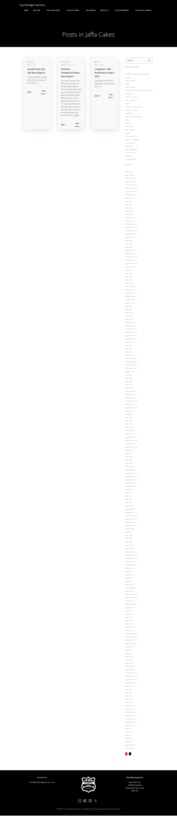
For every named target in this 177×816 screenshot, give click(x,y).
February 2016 (130, 549)
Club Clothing (73, 10)
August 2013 (129, 647)
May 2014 (128, 617)
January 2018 (129, 473)
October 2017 (130, 483)
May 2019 (128, 421)
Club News (129, 94)
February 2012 (130, 706)
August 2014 (129, 608)
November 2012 (131, 676)
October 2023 (130, 260)
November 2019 (131, 401)
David (32, 62)
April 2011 (128, 739)
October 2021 (130, 336)
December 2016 (131, 516)
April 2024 (128, 247)
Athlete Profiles (130, 81)
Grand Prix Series (131, 110)
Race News (129, 127)
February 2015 (130, 588)
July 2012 (128, 689)
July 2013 (128, 650)
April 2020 (128, 385)
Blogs (127, 84)
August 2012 (129, 686)
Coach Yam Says (131, 97)
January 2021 (129, 355)
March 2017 (129, 506)
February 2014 (130, 627)
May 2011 (128, 735)
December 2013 (131, 634)
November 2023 (131, 257)
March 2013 (129, 663)
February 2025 (130, 218)
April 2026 (128, 172)
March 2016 (129, 545)
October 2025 (130, 192)
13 (97, 96)
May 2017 (128, 499)
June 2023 (128, 273)
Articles (127, 77)
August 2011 (129, 726)
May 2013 (128, 657)
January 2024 (129, 251)
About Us (105, 10)
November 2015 (131, 558)
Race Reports (130, 130)
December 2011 (131, 712)
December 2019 (131, 398)
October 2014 (130, 601)
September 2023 (131, 264)
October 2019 (130, 404)
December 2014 (131, 594)
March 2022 (129, 319)
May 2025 (128, 208)
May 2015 (128, 578)
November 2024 (131, 228)
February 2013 (130, 667)
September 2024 (131, 234)
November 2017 (131, 480)
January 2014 (129, 631)
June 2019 (128, 418)
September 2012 (131, 683)
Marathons (129, 114)
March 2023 (129, 283)
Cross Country (130, 100)
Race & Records (54, 10)
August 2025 (129, 198)
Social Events (130, 143)
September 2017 (131, 486)
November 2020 (131, 362)
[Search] (149, 60)
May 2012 (128, 696)
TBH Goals (129, 146)
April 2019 (128, 424)
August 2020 (129, 372)
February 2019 (130, 431)
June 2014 (128, 614)
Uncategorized (130, 159)
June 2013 (128, 653)
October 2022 (130, 300)
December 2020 (131, 359)
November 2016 (131, 519)
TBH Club (66, 62)
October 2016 (130, 522)
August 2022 (129, 303)
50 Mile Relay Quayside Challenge (137, 74)
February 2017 (130, 509)
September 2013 (131, 644)
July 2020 (128, 375)
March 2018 (129, 467)
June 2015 (128, 575)
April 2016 (128, 542)
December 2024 (131, 224)
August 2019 (129, 411)
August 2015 (129, 568)
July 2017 (128, 493)
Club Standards (123, 10)
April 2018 (128, 463)
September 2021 (131, 339)
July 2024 (128, 241)
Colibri (117, 809)
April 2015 (128, 581)
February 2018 (130, 470)
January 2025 (129, 221)
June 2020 (128, 378)
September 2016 (131, 526)
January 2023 (129, 290)
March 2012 (129, 703)
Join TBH (37, 10)
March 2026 (129, 175)
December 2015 (131, 555)
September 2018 (131, 447)
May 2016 (128, 539)
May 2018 (128, 460)
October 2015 (130, 562)
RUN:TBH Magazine (132, 140)
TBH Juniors (91, 10)
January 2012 (129, 709)
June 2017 (128, 496)
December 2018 (131, 437)
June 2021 (128, 349)
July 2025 (128, 201)
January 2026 (129, 182)
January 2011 (129, 748)
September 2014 (131, 604)
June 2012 (128, 693)
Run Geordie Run (131, 136)
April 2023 (128, 280)
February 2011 (130, 745)
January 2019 (129, 434)
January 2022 (129, 326)
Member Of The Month (133, 117)
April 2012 (128, 699)
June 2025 (128, 205)
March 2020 (129, 388)
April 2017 (128, 503)
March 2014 (129, 624)
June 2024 (128, 244)
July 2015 (128, 572)
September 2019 (131, 408)
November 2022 (131, 296)
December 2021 (131, 329)
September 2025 (131, 195)
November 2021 (131, 332)
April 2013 (128, 660)
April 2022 (128, 316)
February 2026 (130, 178)
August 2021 (129, 342)
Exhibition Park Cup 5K (133, 107)
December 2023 (131, 254)
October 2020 (130, 365)
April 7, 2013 (99, 65)
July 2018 (128, 454)
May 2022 (128, 313)
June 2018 (128, 457)
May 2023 (128, 277)
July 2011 (128, 729)
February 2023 (130, 287)
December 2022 (131, 293)
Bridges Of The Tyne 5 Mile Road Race (139, 91)
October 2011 (130, 719)
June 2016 (128, 536)
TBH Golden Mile (131, 150)
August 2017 (129, 490)
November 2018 (131, 441)
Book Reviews (130, 87)
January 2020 (129, 395)
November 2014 (131, 598)
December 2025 (131, 185)
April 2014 (128, 621)
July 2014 (128, 611)
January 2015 (129, 591)
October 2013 (130, 640)
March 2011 (129, 742)
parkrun (127, 123)
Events (127, 104)
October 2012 (130, 680)
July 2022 (128, 306)
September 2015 (131, 565)
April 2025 (128, 211)
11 (63, 128)
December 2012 (131, 673)
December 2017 (131, 477)
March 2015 (129, 585)
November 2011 (131, 716)
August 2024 (129, 237)
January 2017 (129, 513)
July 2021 (128, 346)
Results (127, 133)
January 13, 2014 (67, 65)
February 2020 (130, 391)
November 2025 (131, 188)
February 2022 (130, 323)
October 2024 (130, 231)
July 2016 (128, 532)
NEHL (127, 120)
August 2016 (129, 529)
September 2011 (131, 722)
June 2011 (128, 732)
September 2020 (131, 368)
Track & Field (130, 153)
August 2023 (129, 267)
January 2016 (129, 552)
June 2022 (128, 309)
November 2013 (131, 637)
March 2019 (129, 427)
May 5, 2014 (31, 65)
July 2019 (128, 414)
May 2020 (128, 382)
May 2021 (128, 352)
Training (128, 156)
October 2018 (130, 444)
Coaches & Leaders (144, 10)
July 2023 (128, 270)
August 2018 (129, 450)
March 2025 (129, 214)
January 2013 (129, 670)
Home (26, 10)
